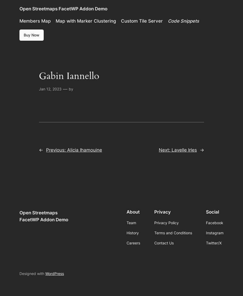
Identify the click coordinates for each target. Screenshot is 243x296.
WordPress (54, 273)
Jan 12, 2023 (50, 89)
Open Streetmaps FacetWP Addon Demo (63, 8)
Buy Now (31, 35)
